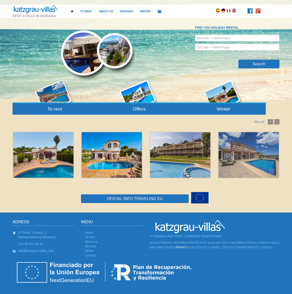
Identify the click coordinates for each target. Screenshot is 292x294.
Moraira (126, 11)
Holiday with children (227, 242)
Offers (139, 109)
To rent (86, 11)
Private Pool (198, 242)
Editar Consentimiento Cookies (248, 247)
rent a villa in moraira (38, 11)
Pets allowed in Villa (262, 242)
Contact (90, 255)
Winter (145, 11)
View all (259, 122)
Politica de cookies (205, 247)
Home (89, 232)
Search (259, 64)
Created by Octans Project (203, 236)
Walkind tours (162, 247)
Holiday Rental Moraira (167, 242)
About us (106, 11)
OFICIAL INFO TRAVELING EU (135, 198)
